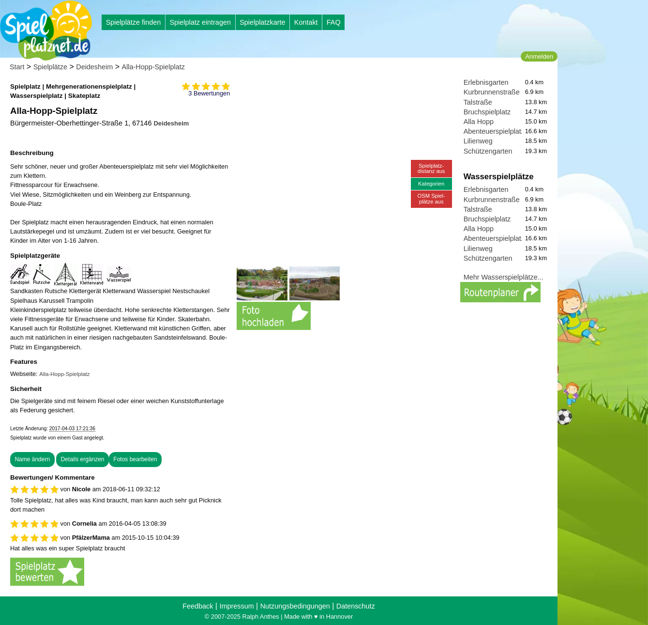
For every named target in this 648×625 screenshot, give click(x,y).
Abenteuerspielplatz (494, 131)
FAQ (334, 22)
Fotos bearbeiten (135, 459)
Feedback (197, 606)
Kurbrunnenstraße (492, 92)
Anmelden (539, 56)
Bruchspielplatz (487, 112)
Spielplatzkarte (262, 22)
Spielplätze (50, 67)
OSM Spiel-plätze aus (431, 198)
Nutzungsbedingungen (295, 606)
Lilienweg (478, 141)
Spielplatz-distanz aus (431, 168)
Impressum (236, 606)
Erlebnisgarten (486, 82)
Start (17, 67)
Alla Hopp (479, 121)
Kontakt (306, 22)
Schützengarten (488, 151)
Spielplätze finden (133, 22)
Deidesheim (94, 67)
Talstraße (478, 102)
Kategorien (431, 184)
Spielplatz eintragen (199, 22)
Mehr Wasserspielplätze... (503, 277)
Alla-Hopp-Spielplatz (153, 67)
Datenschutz (355, 606)
